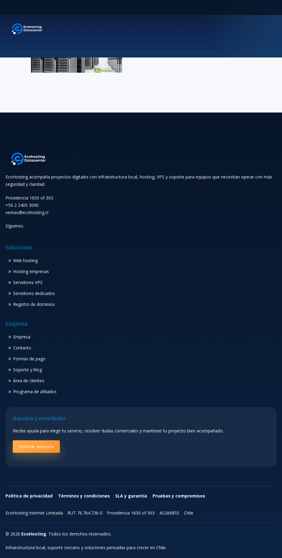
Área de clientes (28, 380)
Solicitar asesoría (36, 446)
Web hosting (25, 260)
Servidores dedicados (34, 293)
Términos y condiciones (84, 496)
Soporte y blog (27, 370)
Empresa (21, 337)
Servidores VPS (28, 282)
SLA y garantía (131, 496)
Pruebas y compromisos (179, 496)
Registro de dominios (34, 304)
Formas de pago (29, 359)
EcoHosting (33, 534)
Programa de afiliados (35, 391)
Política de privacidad (29, 496)
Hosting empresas (31, 271)
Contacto (22, 348)
